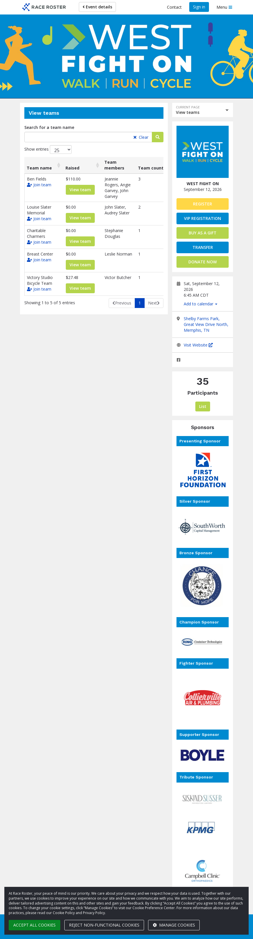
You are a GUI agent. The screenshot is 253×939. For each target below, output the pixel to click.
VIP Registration (202, 218)
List (202, 406)
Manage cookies (174, 925)
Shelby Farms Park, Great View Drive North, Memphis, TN (206, 324)
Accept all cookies (34, 925)
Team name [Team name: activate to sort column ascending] (39, 168)
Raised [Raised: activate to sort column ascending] (72, 168)
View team (80, 189)
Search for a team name (49, 127)
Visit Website (198, 345)
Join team (39, 184)
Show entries (48, 149)
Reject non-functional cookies (104, 925)
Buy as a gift (202, 233)
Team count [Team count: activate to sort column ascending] (150, 168)
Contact (174, 7)
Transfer (202, 247)
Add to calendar (200, 304)
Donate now (202, 262)
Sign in (199, 7)
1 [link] (140, 303)
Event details (97, 7)
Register (202, 204)
